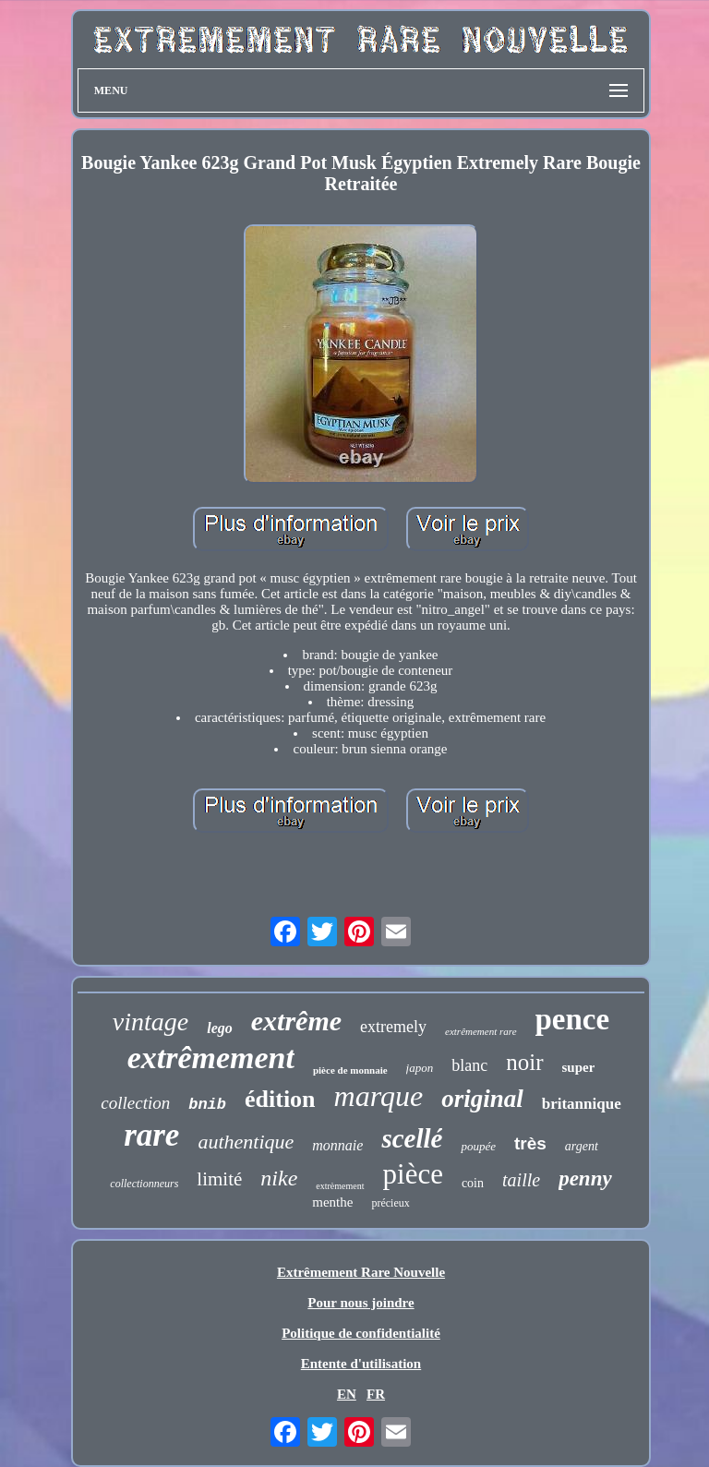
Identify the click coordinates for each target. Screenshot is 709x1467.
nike (278, 1178)
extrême (296, 1020)
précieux (390, 1202)
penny (585, 1178)
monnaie (337, 1145)
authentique (246, 1141)
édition (280, 1099)
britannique (581, 1103)
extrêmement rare (480, 1031)
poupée (478, 1146)
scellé (411, 1138)
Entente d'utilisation (361, 1363)
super (578, 1067)
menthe (332, 1202)
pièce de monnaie (350, 1070)
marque (379, 1095)
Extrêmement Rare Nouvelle (361, 1272)
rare (151, 1135)
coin (473, 1183)
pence (572, 1019)
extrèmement (340, 1186)
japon (420, 1068)
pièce (413, 1174)
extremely (393, 1026)
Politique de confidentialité (361, 1333)
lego (220, 1028)
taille (521, 1180)
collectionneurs (144, 1183)
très (530, 1143)
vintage (150, 1021)
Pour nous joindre (360, 1302)
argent (581, 1146)
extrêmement (210, 1057)
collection (135, 1102)
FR (376, 1394)
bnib (207, 1104)
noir (524, 1062)
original (482, 1098)
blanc (469, 1065)
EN (346, 1394)
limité (219, 1179)
